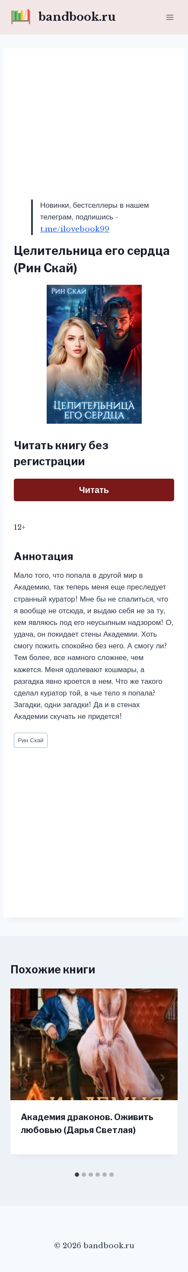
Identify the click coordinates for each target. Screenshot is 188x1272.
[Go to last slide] (26, 1077)
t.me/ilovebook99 (74, 229)
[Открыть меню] (170, 17)
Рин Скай (30, 740)
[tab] (77, 1174)
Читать (94, 490)
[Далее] (162, 1077)
